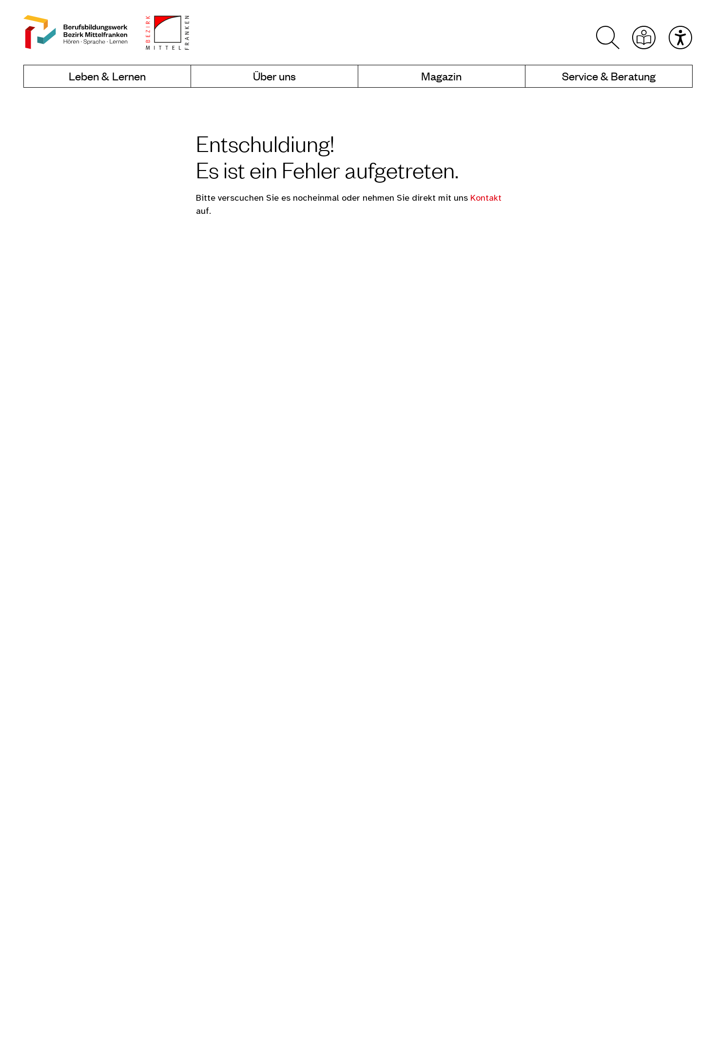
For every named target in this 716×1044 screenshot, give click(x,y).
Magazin (441, 76)
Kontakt (486, 199)
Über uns (274, 76)
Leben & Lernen (107, 76)
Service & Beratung (609, 76)
